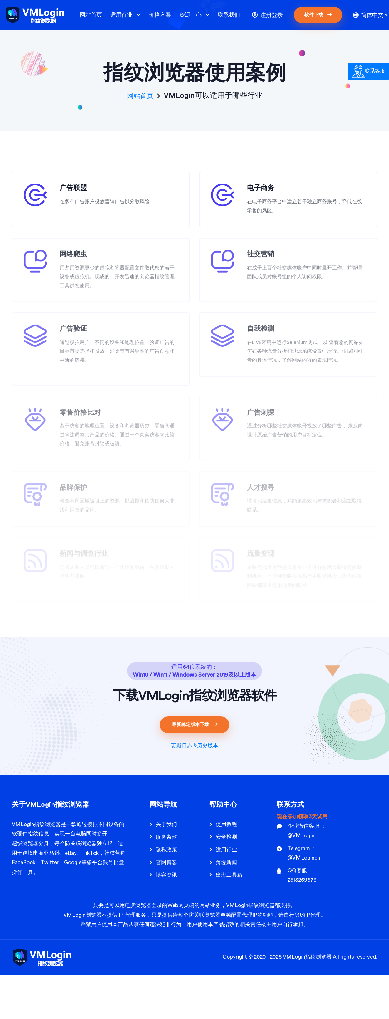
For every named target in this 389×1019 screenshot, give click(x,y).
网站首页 (91, 15)
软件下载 (318, 14)
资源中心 (194, 15)
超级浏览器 (25, 887)
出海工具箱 (229, 918)
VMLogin (23, 868)
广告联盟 (77, 192)
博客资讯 (166, 918)
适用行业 (125, 15)
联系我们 (229, 15)
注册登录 (267, 15)
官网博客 (166, 906)
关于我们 (166, 868)
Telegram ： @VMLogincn (298, 896)
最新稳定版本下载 (195, 768)
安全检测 (226, 880)
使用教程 (226, 868)
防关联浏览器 (81, 887)
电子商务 (265, 192)
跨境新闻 (226, 906)
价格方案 (160, 15)
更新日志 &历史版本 (194, 789)
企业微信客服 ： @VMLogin (301, 874)
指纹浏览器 (318, 1000)
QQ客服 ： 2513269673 (297, 919)
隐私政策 (166, 893)
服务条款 (166, 880)
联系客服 (368, 71)
